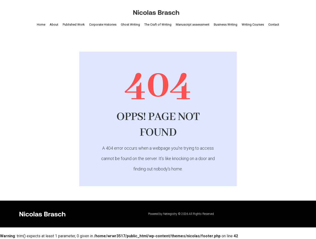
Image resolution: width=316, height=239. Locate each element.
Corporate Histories (102, 24)
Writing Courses (253, 24)
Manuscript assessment (192, 24)
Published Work (74, 24)
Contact (273, 24)
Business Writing (225, 24)
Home (41, 24)
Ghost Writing (130, 24)
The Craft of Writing (157, 24)
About (54, 24)
